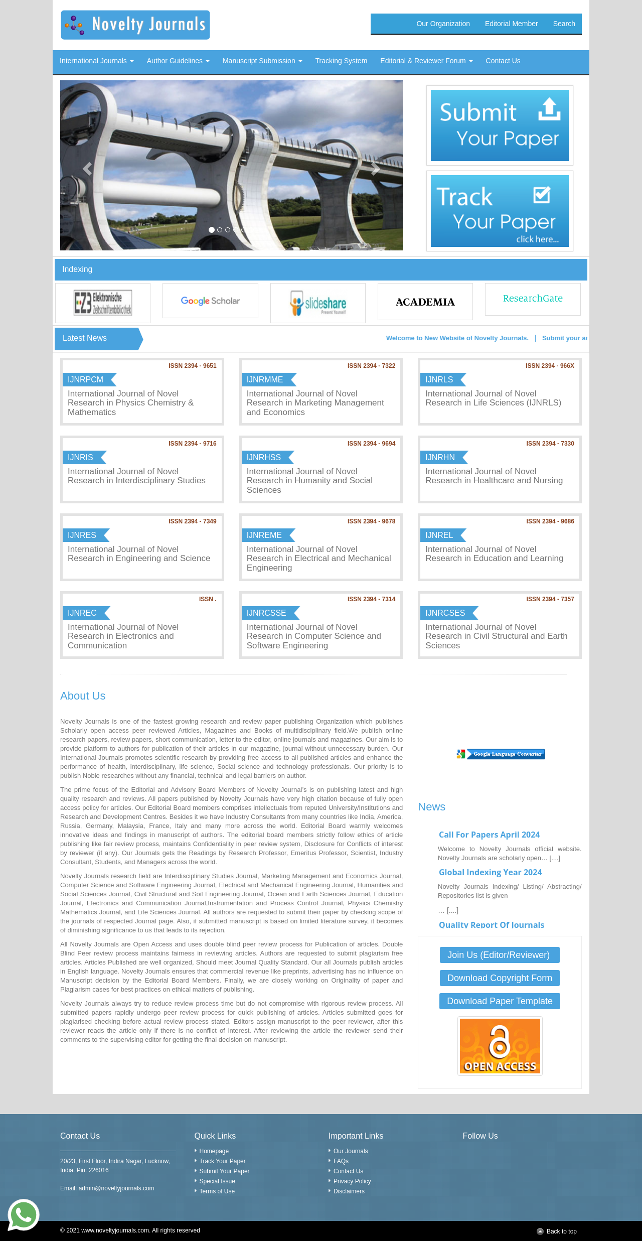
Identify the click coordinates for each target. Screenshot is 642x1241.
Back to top (562, 1231)
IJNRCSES (445, 613)
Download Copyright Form (499, 978)
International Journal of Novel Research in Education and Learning (494, 554)
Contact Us (348, 1171)
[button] (85, 165)
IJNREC (82, 613)
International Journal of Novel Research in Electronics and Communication (123, 636)
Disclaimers (349, 1191)
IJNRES (82, 535)
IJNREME (264, 535)
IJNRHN (440, 457)
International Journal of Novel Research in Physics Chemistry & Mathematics (131, 403)
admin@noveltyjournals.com (116, 1188)
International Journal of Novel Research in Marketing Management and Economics (315, 403)
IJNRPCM (85, 379)
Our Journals (351, 1151)
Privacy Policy (352, 1181)
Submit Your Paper (225, 1171)
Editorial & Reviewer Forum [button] (426, 61)
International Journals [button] (97, 61)
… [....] (448, 919)
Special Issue (217, 1181)
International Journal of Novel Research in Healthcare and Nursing (494, 476)
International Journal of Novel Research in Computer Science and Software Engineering (314, 636)
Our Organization (443, 24)
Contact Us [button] (503, 61)
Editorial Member (511, 24)
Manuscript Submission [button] (262, 61)
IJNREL (439, 535)
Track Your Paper (223, 1161)
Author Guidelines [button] (178, 61)
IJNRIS (80, 457)
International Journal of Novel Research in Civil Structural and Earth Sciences (496, 636)
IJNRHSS (264, 457)
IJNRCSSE (266, 613)
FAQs (341, 1161)
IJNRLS (439, 379)
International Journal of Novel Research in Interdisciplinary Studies (137, 476)
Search (564, 24)
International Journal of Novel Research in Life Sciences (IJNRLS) (493, 398)
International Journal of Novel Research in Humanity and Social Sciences (310, 481)
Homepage (214, 1151)
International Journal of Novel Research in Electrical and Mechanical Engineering (319, 558)
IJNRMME (265, 379)
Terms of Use (217, 1191)
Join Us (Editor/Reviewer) (499, 955)
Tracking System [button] (341, 61)
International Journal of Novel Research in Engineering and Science (139, 554)
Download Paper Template (500, 1001)
